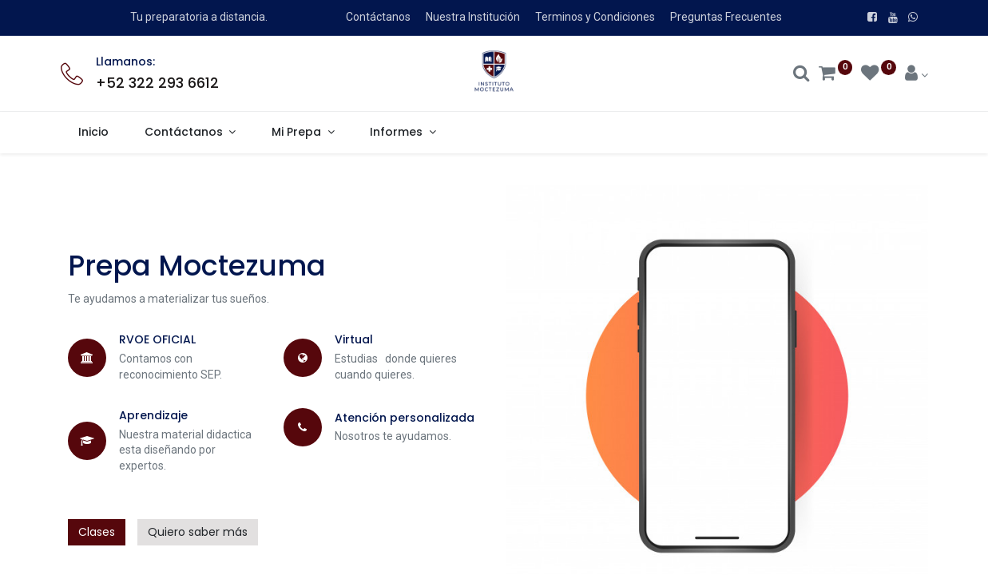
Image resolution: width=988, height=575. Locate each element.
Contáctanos (378, 16)
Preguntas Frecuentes (726, 16)
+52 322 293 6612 (157, 83)
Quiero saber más (198, 532)
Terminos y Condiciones (595, 16)
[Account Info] (916, 75)
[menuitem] (94, 132)
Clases (96, 532)
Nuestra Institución (473, 16)
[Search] (801, 75)
